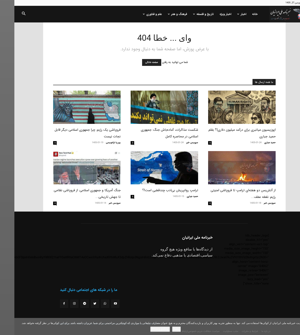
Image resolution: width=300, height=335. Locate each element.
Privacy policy (146, 329)
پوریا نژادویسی (98, 142)
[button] (9, 14)
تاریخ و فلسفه (189, 14)
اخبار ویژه (211, 14)
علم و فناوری (138, 14)
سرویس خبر (178, 142)
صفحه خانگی (137, 62)
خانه (240, 14)
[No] (295, 326)
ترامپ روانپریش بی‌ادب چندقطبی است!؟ (156, 190)
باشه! (162, 329)
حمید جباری (255, 142)
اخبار (227, 14)
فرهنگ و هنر (163, 14)
